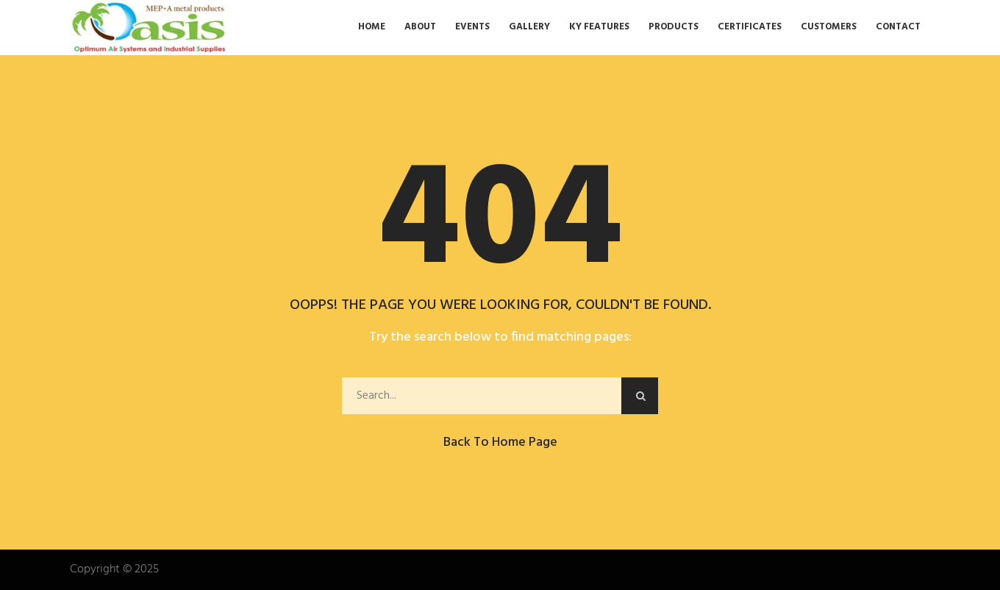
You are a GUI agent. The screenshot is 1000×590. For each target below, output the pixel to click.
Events (472, 27)
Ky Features (599, 27)
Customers (829, 27)
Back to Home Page (500, 442)
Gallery (529, 27)
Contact (898, 27)
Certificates (750, 27)
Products (674, 27)
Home (371, 27)
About (420, 27)
